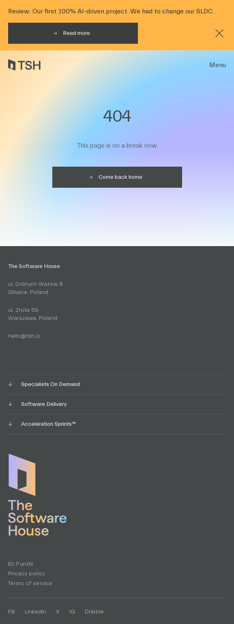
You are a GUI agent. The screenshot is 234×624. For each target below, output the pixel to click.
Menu (217, 65)
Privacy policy (26, 573)
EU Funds (20, 564)
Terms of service (30, 583)
